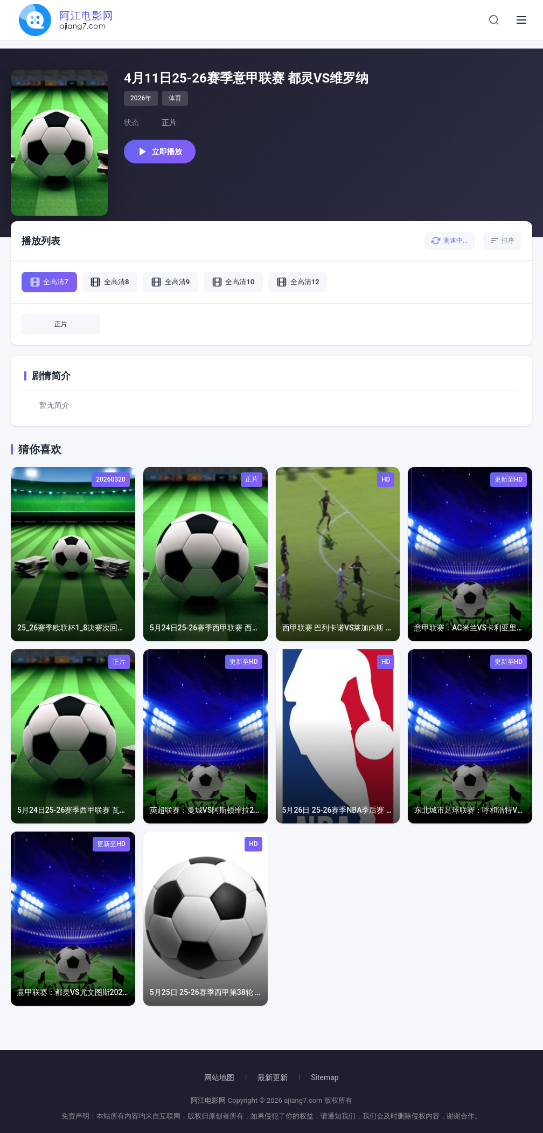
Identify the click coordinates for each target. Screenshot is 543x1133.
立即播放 (163, 152)
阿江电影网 (208, 1100)
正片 (61, 329)
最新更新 (272, 1077)
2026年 (140, 98)
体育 (175, 98)
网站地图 (219, 1077)
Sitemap (324, 1077)
